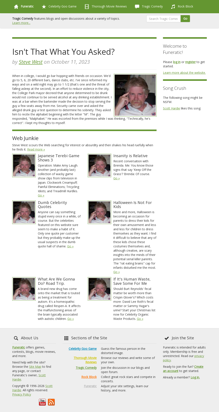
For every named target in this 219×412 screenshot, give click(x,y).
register (190, 62)
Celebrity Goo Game (58, 6)
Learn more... (21, 23)
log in (177, 62)
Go (185, 18)
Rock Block (181, 6)
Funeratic (18, 347)
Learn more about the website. (184, 73)
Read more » (36, 149)
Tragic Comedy (148, 6)
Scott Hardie (171, 108)
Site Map (35, 367)
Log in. (195, 377)
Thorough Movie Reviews (105, 6)
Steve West (31, 61)
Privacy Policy (21, 394)
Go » (41, 195)
